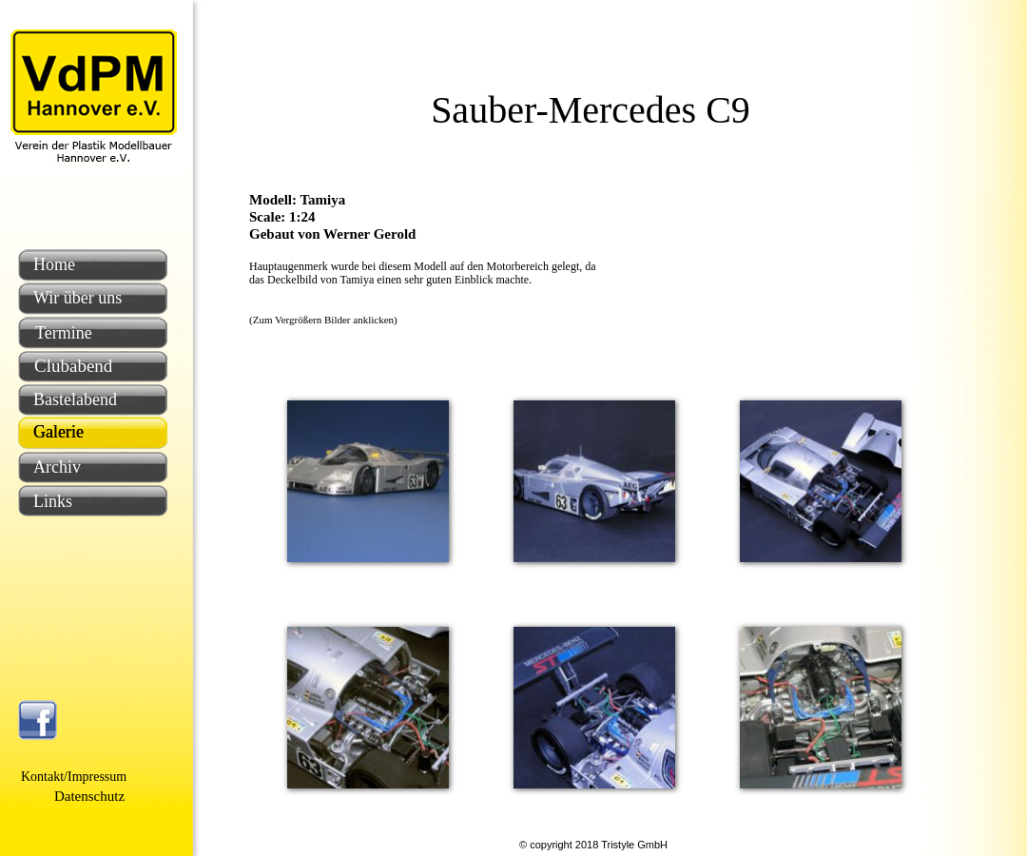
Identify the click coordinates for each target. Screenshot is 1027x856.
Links (52, 501)
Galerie (58, 431)
